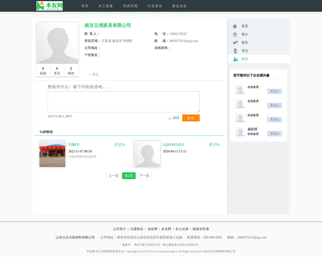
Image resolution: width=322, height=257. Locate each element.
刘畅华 (74, 145)
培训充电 (130, 6)
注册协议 (136, 229)
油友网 (152, 229)
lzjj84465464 (173, 145)
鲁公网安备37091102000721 (181, 244)
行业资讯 (155, 6)
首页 (85, 6)
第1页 (129, 176)
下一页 (144, 176)
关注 (240, 51)
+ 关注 (93, 74)
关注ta (274, 91)
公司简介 (119, 229)
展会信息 (179, 6)
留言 (240, 43)
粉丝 (240, 59)
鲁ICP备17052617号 (147, 244)
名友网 (166, 229)
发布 (191, 118)
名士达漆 (181, 229)
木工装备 (105, 6)
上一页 (113, 176)
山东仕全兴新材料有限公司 (75, 237)
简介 (240, 34)
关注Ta (119, 145)
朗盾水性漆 (201, 229)
